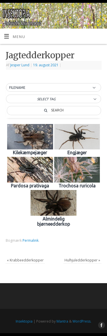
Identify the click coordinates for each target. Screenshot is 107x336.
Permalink (31, 240)
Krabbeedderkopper (25, 260)
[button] (53, 87)
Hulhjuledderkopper (82, 260)
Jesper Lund (19, 65)
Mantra (62, 321)
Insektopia (24, 321)
